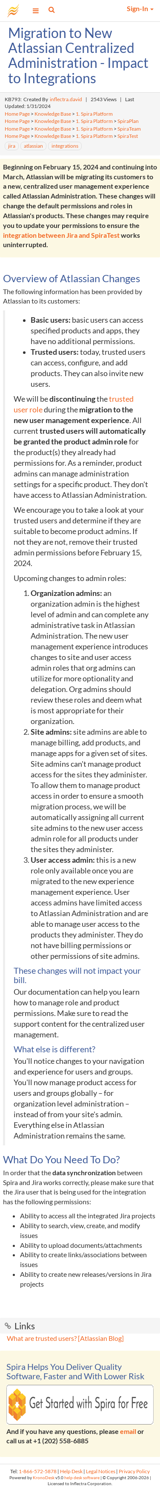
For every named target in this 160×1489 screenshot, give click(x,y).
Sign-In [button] (140, 8)
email (128, 1431)
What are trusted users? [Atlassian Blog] (65, 1338)
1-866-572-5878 (38, 1471)
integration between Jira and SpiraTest (61, 235)
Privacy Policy (134, 1471)
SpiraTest (127, 136)
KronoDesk (43, 1477)
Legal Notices (100, 1471)
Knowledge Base (52, 114)
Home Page (17, 114)
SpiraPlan (128, 121)
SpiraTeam (129, 129)
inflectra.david (66, 99)
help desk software (82, 1477)
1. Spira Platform (94, 114)
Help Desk (71, 1471)
